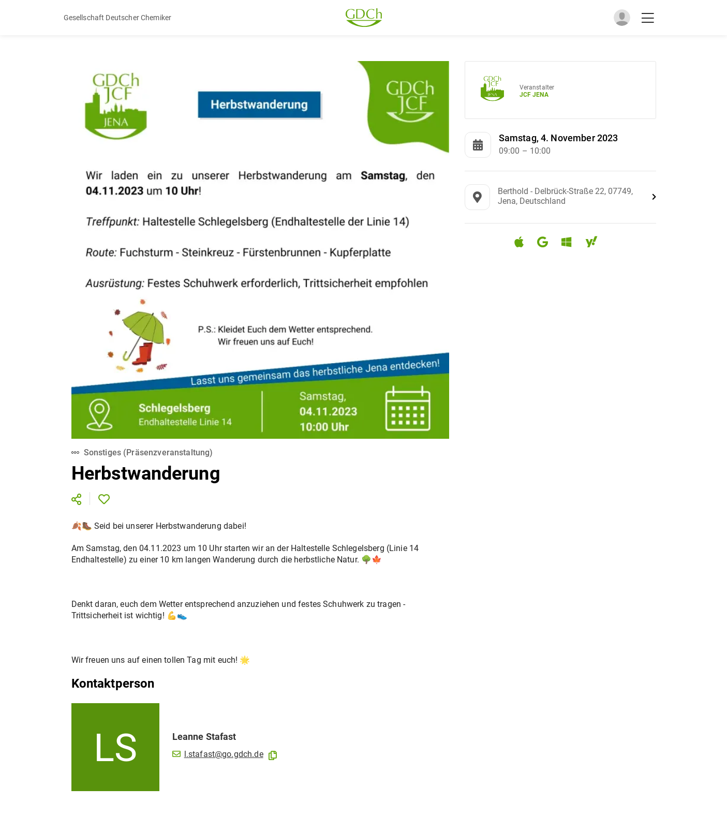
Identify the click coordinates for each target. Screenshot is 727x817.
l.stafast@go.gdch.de (217, 754)
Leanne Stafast (204, 736)
